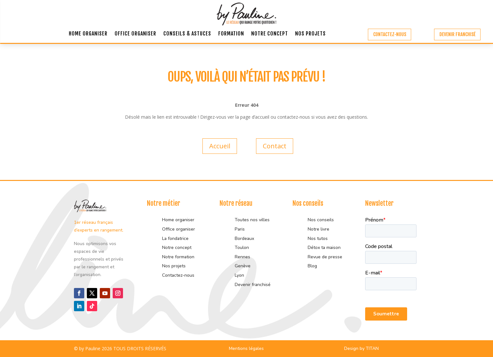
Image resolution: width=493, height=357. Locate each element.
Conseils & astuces (187, 34)
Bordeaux (244, 238)
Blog (312, 266)
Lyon (239, 275)
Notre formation (178, 257)
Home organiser (88, 34)
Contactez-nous (389, 34)
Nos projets (310, 34)
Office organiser (135, 34)
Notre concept (269, 34)
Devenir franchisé (457, 34)
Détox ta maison (324, 247)
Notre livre (318, 229)
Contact (274, 146)
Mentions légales (246, 348)
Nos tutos (318, 238)
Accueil (219, 146)
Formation (231, 34)
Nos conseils (321, 220)
